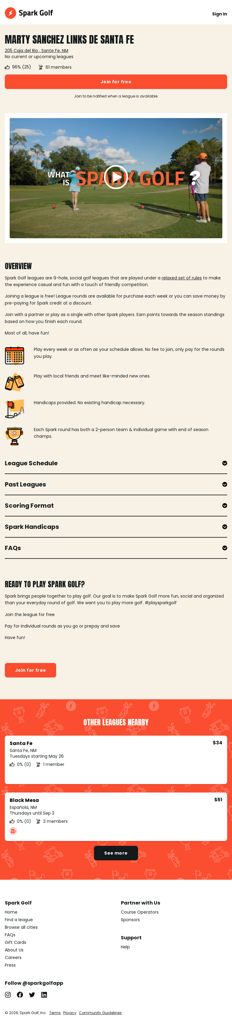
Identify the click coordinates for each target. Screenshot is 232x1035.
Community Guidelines (100, 1012)
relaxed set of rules (182, 278)
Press (10, 965)
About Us (14, 950)
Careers (13, 957)
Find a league (19, 920)
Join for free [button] (116, 82)
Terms (55, 1012)
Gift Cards (15, 942)
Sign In (219, 14)
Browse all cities (21, 927)
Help (125, 947)
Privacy (69, 1012)
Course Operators (140, 912)
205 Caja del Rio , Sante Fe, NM (36, 51)
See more (115, 853)
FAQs (10, 935)
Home (11, 912)
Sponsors (130, 920)
